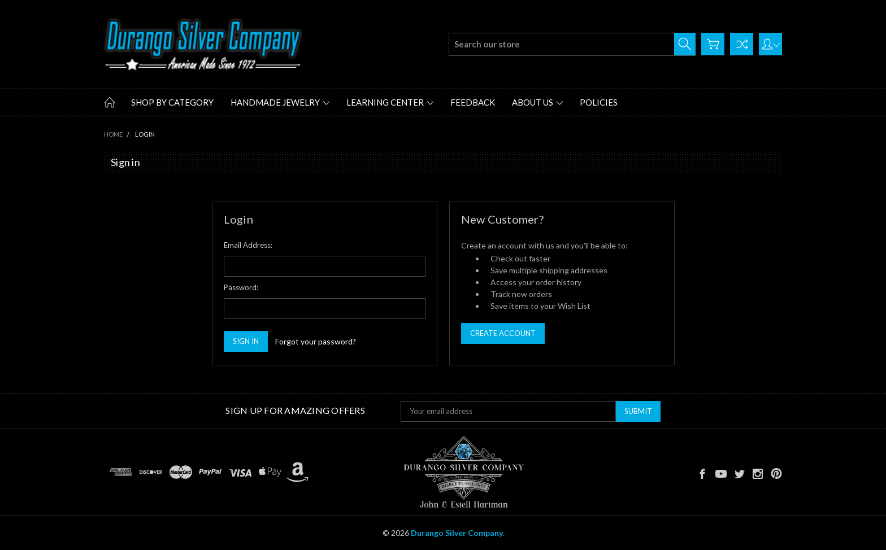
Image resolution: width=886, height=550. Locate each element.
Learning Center (389, 102)
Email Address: (248, 245)
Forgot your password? (315, 341)
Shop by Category (172, 102)
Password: (241, 287)
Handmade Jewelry (280, 102)
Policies (599, 102)
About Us (537, 102)
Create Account (503, 333)
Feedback (472, 102)
